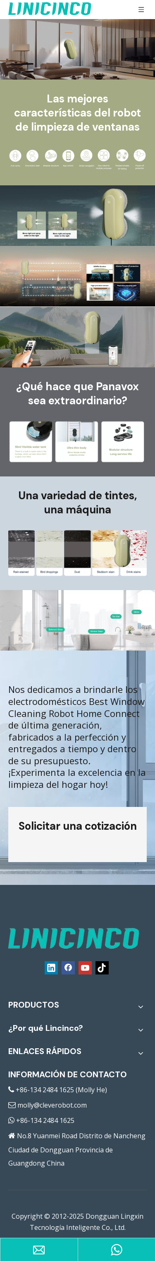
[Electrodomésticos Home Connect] (77, 554)
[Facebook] (68, 967)
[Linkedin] (51, 967)
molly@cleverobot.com (52, 1105)
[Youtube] (85, 967)
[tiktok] (102, 967)
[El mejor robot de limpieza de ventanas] (77, 160)
